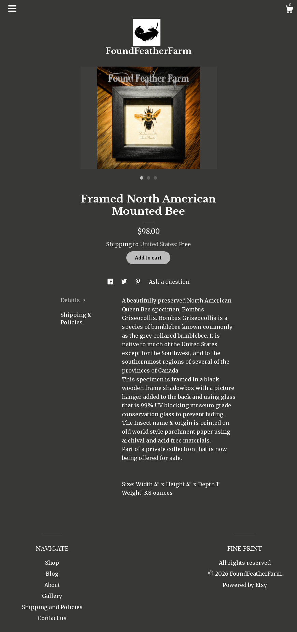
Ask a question (169, 281)
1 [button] (141, 178)
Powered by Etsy (245, 584)
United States (158, 244)
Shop (52, 562)
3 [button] (155, 178)
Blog (52, 573)
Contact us (52, 618)
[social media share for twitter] (124, 281)
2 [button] (148, 178)
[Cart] (289, 10)
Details (73, 300)
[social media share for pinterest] (138, 281)
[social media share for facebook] (111, 281)
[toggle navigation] (12, 8)
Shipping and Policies (52, 607)
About (52, 584)
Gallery (52, 595)
